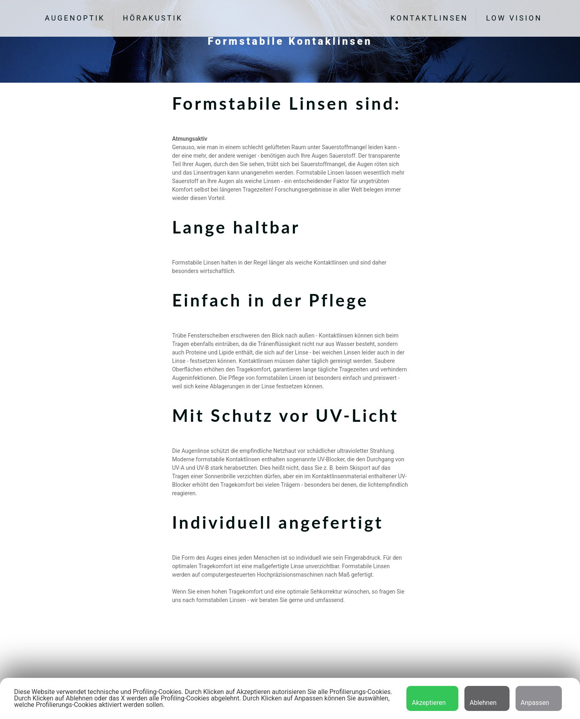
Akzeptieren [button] (428, 698)
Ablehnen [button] (483, 698)
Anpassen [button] (535, 698)
